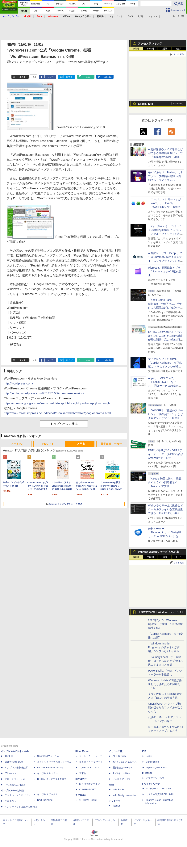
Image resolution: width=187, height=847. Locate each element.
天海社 (149, 756)
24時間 (150, 48)
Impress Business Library (50, 767)
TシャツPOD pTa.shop (158, 788)
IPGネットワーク (151, 783)
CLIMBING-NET (87, 789)
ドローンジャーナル (15, 779)
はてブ (69, 77)
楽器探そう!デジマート (91, 762)
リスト (34, 77)
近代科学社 (81, 795)
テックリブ (114, 801)
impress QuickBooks (156, 767)
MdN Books (118, 789)
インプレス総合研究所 (16, 767)
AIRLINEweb (119, 756)
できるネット (12, 801)
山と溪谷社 (81, 779)
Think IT (9, 756)
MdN (111, 784)
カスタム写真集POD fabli (159, 794)
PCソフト (48, 443)
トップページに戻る (64, 424)
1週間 (165, 48)
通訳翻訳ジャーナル (123, 767)
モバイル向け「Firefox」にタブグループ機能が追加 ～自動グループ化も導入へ (165, 176)
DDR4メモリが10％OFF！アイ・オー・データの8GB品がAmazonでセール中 (165, 454)
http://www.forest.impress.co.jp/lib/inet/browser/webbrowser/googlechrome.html (57, 413)
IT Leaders (10, 773)
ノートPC (17, 443)
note (88, 77)
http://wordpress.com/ (18, 383)
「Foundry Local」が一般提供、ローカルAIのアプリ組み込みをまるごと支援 (165, 661)
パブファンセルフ (155, 778)
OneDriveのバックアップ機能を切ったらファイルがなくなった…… (165, 707)
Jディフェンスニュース (125, 762)
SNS (130, 16)
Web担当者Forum (14, 762)
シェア (50, 77)
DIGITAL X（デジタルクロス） (53, 779)
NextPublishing (44, 800)
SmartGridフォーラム (48, 756)
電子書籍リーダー (111, 443)
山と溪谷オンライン (89, 783)
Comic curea (152, 762)
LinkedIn (108, 77)
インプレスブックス (47, 794)
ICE (144, 751)
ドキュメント (116, 16)
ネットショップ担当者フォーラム (54, 762)
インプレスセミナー (47, 773)
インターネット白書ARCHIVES (21, 806)
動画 (140, 16)
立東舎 (82, 773)
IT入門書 (79, 443)
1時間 (136, 48)
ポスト (22, 77)
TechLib (116, 805)
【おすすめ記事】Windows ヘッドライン (161, 612)
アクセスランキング (150, 43)
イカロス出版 (116, 751)
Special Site (145, 103)
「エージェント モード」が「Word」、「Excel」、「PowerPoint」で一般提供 (164, 203)
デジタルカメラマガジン (17, 795)
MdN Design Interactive (124, 795)
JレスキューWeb (121, 773)
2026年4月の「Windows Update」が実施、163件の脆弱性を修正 (165, 624)
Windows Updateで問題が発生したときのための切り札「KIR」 (165, 684)
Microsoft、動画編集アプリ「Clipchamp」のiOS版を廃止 (164, 271)
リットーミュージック (90, 756)
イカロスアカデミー (123, 779)
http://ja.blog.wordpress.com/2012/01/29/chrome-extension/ (44, 393)
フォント (152, 16)
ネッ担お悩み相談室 (15, 784)
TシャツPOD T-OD (89, 767)
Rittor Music (82, 751)
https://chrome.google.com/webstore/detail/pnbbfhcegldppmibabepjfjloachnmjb (57, 403)
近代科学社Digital (88, 800)
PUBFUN (147, 773)
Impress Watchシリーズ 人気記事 (158, 551)
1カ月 (179, 48)
